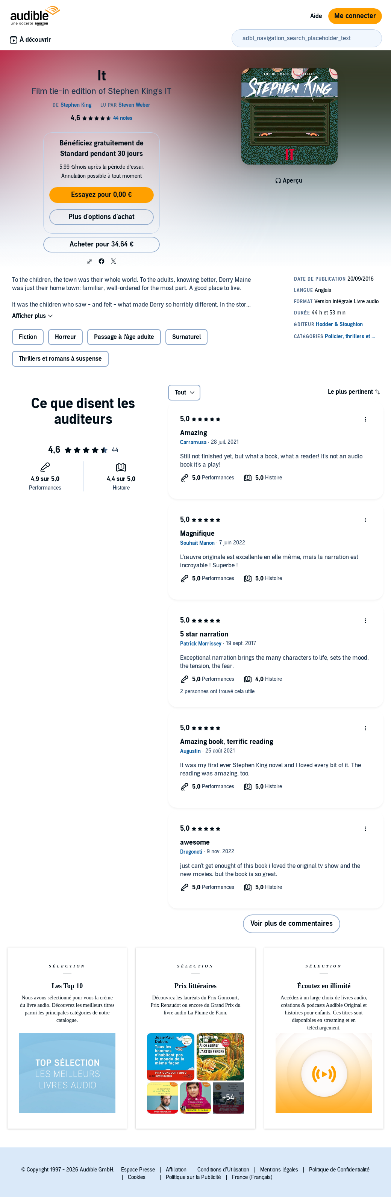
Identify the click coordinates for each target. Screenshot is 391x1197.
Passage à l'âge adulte (124, 337)
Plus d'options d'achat (101, 217)
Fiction (28, 337)
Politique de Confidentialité (339, 1170)
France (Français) (252, 1177)
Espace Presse (138, 1170)
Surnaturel (186, 337)
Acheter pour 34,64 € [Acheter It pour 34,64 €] (101, 244)
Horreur (65, 337)
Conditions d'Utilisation (223, 1170)
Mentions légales (279, 1170)
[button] (89, 261)
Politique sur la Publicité (193, 1177)
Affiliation (176, 1170)
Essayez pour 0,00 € (101, 195)
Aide (316, 16)
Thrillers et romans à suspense (60, 359)
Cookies (136, 1177)
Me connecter (355, 16)
